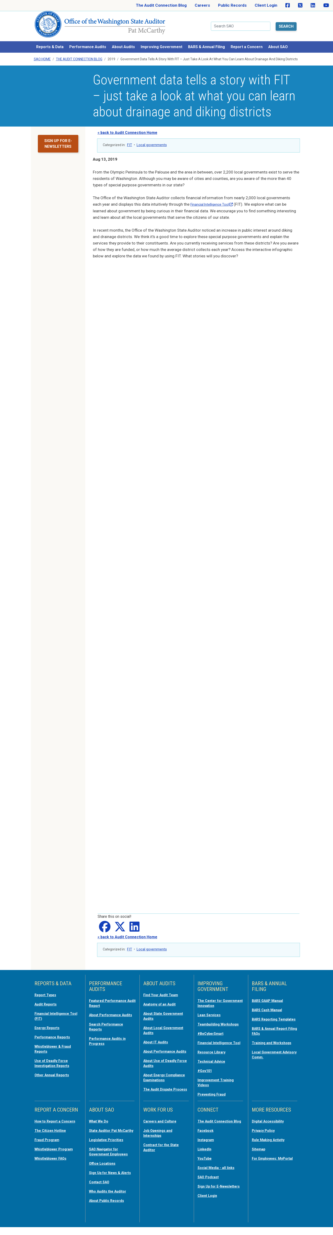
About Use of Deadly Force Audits (162, 1059)
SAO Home (42, 53)
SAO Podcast (210, 1180)
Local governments (152, 139)
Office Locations (104, 1167)
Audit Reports (48, 997)
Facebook (207, 1135)
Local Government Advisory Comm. (269, 1051)
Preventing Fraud (214, 1094)
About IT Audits (158, 1034)
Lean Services (211, 1008)
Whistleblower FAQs (53, 1162)
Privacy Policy (265, 1130)
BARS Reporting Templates (267, 1015)
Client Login (266, 5)
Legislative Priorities (108, 1144)
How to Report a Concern (50, 1124)
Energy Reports (49, 1020)
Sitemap (260, 1148)
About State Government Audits (161, 1009)
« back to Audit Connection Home (127, 126)
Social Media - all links (218, 1171)
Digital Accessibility (270, 1121)
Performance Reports (55, 1029)
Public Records (232, 5)
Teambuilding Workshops (210, 1019)
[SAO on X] (300, 5)
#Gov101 (206, 1072)
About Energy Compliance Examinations (156, 1076)
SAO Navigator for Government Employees (111, 1156)
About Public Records (109, 1208)
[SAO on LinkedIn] (313, 5)
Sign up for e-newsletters (58, 138)
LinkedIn (206, 1153)
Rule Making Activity (271, 1139)
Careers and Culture (162, 1121)
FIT (129, 139)
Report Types (47, 988)
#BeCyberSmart (213, 1031)
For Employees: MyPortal (266, 1160)
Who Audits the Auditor (111, 1199)
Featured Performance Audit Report (111, 996)
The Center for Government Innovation (220, 996)
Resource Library (214, 1053)
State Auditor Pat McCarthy (105, 1133)
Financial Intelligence (215, 198)
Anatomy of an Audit (162, 997)
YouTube (206, 1162)
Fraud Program (49, 1144)
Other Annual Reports (55, 1066)
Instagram (207, 1144)
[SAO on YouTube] (326, 5)
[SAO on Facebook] (287, 5)
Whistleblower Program (57, 1153)
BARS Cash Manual (269, 1003)
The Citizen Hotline (53, 1135)
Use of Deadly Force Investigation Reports (55, 1055)
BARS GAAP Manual (270, 994)
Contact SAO (101, 1190)
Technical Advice (214, 1063)
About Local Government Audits (161, 1023)
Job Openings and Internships (160, 1133)
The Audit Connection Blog (161, 5)
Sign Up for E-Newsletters (211, 1192)
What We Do (100, 1121)
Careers (202, 5)
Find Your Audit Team (163, 988)
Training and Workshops (274, 1040)
